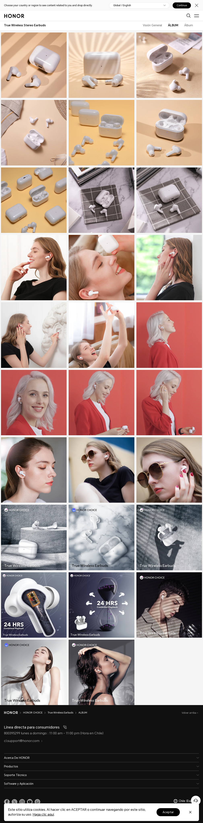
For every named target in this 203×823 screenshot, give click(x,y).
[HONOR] (11, 712)
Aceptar (168, 812)
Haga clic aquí (43, 814)
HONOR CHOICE (32, 712)
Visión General (152, 25)
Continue (182, 5)
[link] (7, 802)
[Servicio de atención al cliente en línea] (196, 800)
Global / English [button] (122, 5)
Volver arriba (189, 712)
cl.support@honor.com (23, 741)
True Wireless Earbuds (60, 712)
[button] (37, 802)
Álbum (188, 25)
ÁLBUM (173, 25)
